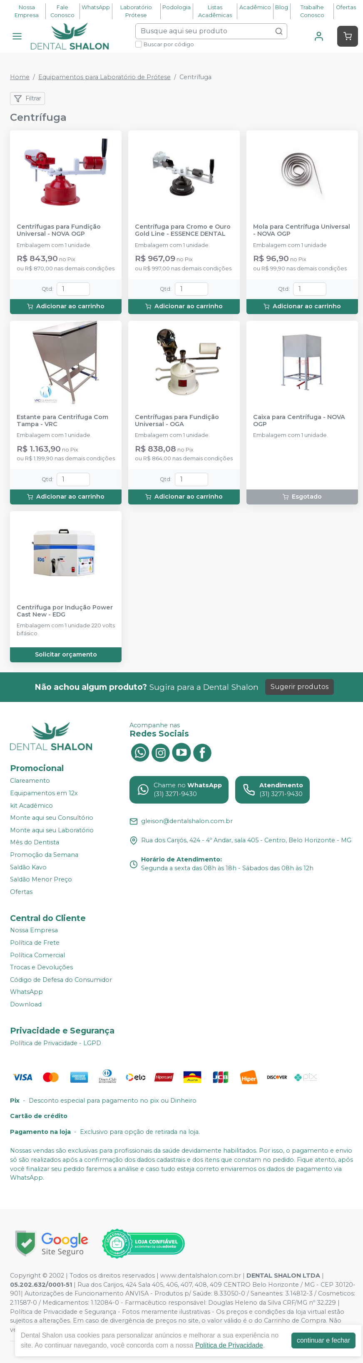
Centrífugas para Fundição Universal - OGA (177, 421)
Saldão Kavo (28, 867)
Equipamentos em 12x (44, 793)
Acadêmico (255, 7)
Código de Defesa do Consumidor (61, 980)
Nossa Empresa (27, 11)
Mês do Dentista (34, 842)
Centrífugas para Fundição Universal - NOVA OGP (59, 230)
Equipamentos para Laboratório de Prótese (104, 77)
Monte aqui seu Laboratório (52, 830)
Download (26, 1004)
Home (20, 77)
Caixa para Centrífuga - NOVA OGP (299, 421)
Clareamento (30, 781)
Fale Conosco (62, 11)
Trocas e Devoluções (41, 967)
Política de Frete (35, 942)
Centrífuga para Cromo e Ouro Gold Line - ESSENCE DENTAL (183, 230)
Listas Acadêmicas (215, 11)
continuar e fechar (323, 1340)
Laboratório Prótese (136, 11)
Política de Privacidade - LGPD (55, 1043)
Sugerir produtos (299, 687)
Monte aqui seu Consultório (51, 817)
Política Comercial (37, 955)
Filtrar (27, 99)
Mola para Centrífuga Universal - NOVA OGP (301, 230)
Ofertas (346, 7)
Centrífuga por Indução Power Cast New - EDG (65, 611)
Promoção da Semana (44, 855)
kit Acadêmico (31, 805)
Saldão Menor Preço (41, 879)
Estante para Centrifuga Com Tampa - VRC (62, 421)
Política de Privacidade (229, 1345)
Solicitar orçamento (66, 654)
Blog (281, 7)
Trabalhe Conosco (312, 11)
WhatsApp (96, 7)
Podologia (176, 7)
